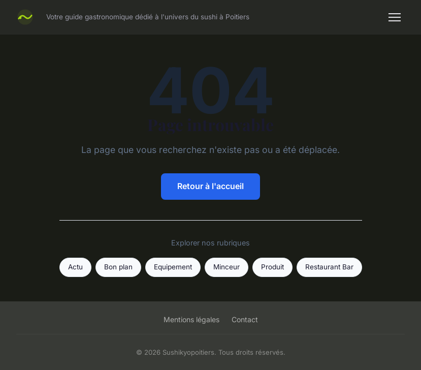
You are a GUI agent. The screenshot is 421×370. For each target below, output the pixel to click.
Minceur (226, 267)
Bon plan (118, 267)
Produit (272, 267)
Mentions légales (191, 319)
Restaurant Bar (329, 267)
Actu (75, 267)
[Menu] (394, 17)
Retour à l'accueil (210, 186)
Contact (245, 319)
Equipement (173, 267)
